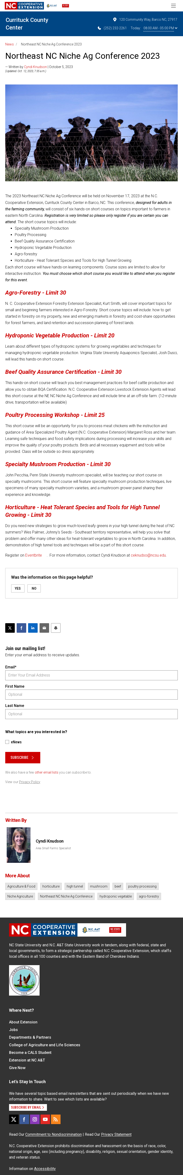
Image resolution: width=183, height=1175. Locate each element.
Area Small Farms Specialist (53, 848)
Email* (10, 667)
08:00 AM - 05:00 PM (160, 28)
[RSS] (56, 1119)
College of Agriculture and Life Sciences (44, 1045)
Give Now (17, 1068)
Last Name (14, 705)
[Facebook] (24, 1119)
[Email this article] (44, 628)
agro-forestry (149, 896)
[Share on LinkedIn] (33, 628)
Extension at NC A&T (27, 1060)
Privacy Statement (116, 1134)
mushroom (98, 886)
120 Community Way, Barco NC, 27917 (144, 19)
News (9, 44)
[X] (14, 1119)
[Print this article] (56, 628)
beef (118, 886)
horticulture (51, 886)
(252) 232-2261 (112, 28)
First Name (14, 686)
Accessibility (45, 1168)
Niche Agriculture (20, 896)
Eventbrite (33, 555)
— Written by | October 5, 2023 (39, 67)
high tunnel (75, 886)
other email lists (46, 772)
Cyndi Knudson (35, 67)
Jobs (13, 1029)
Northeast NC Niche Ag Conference (66, 896)
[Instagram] (35, 1119)
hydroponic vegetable (116, 896)
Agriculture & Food (21, 886)
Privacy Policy (29, 782)
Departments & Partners (30, 1037)
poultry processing (142, 886)
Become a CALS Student (30, 1052)
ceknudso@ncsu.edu (148, 555)
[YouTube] (45, 1119)
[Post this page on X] (10, 628)
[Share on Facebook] (21, 628)
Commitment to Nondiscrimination (53, 1134)
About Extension (23, 1022)
